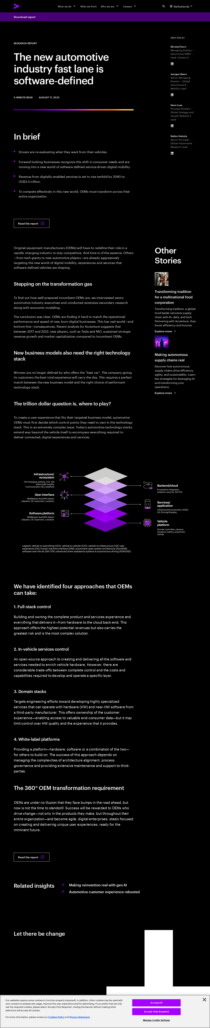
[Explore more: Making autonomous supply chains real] (166, 393)
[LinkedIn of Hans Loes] (172, 126)
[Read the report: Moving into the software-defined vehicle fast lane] (31, 223)
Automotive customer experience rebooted (104, 891)
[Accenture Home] (24, 6)
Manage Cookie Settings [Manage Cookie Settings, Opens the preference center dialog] (156, 1020)
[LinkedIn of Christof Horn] (172, 64)
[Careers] (130, 6)
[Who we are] (109, 6)
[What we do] (66, 6)
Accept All (156, 1003)
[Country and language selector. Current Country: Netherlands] (182, 6)
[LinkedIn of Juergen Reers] (172, 95)
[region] (105, 1011)
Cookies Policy (56, 1017)
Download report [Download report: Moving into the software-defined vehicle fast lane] (25, 17)
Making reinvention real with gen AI (98, 884)
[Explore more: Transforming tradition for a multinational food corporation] (166, 331)
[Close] (204, 999)
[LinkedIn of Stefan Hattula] (172, 153)
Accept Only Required (156, 1012)
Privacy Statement (80, 1017)
